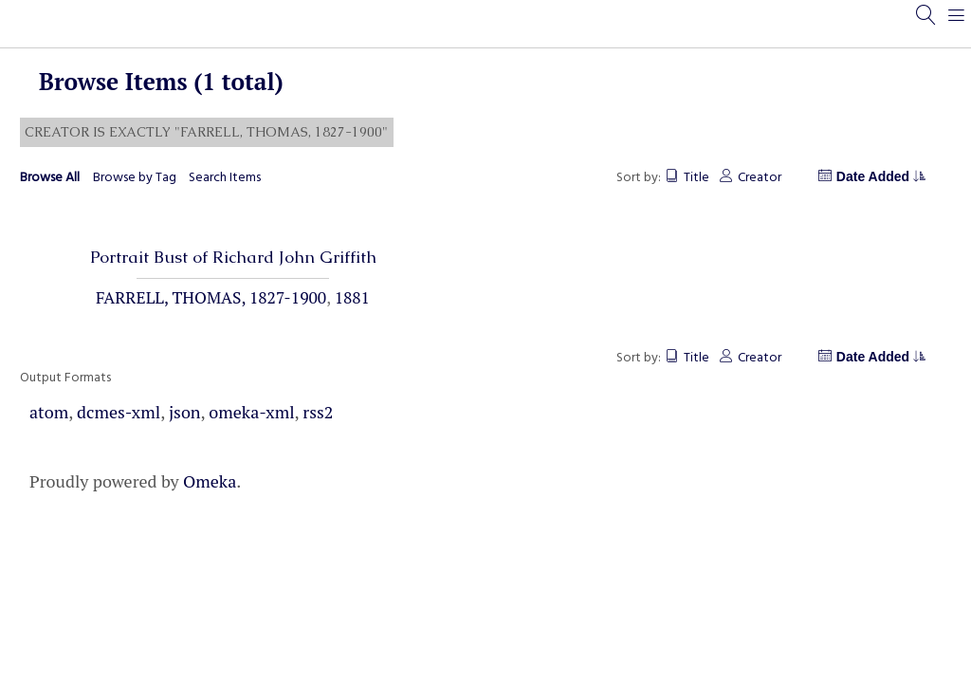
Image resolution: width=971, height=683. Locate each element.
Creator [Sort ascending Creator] (759, 178)
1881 (352, 297)
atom (48, 411)
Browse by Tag (134, 178)
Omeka (209, 481)
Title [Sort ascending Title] (696, 178)
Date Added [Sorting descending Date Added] (880, 176)
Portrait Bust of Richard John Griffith (233, 257)
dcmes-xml (118, 411)
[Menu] (957, 23)
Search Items (225, 178)
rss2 (317, 411)
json (185, 411)
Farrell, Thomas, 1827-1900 (211, 297)
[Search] (926, 23)
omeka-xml (251, 411)
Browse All (50, 178)
